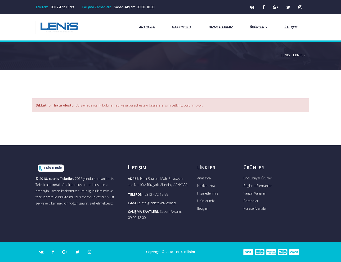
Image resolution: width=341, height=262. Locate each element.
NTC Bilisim (185, 251)
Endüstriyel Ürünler (257, 178)
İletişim (290, 27)
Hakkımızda (182, 27)
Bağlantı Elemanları (257, 185)
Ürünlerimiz (206, 201)
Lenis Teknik (292, 55)
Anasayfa (147, 27)
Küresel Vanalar (255, 208)
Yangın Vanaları (254, 193)
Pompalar (250, 201)
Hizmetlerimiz (221, 27)
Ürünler (258, 27)
